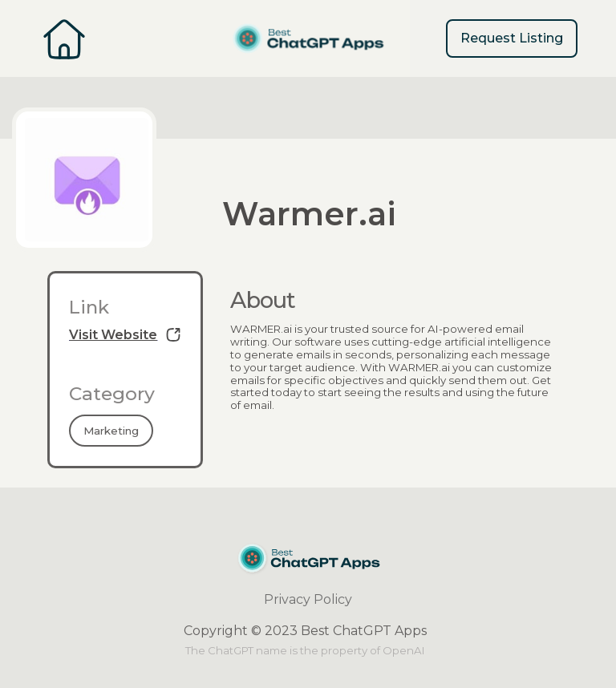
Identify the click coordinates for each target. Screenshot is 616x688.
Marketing (111, 430)
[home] (308, 38)
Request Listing (511, 38)
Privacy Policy (308, 599)
